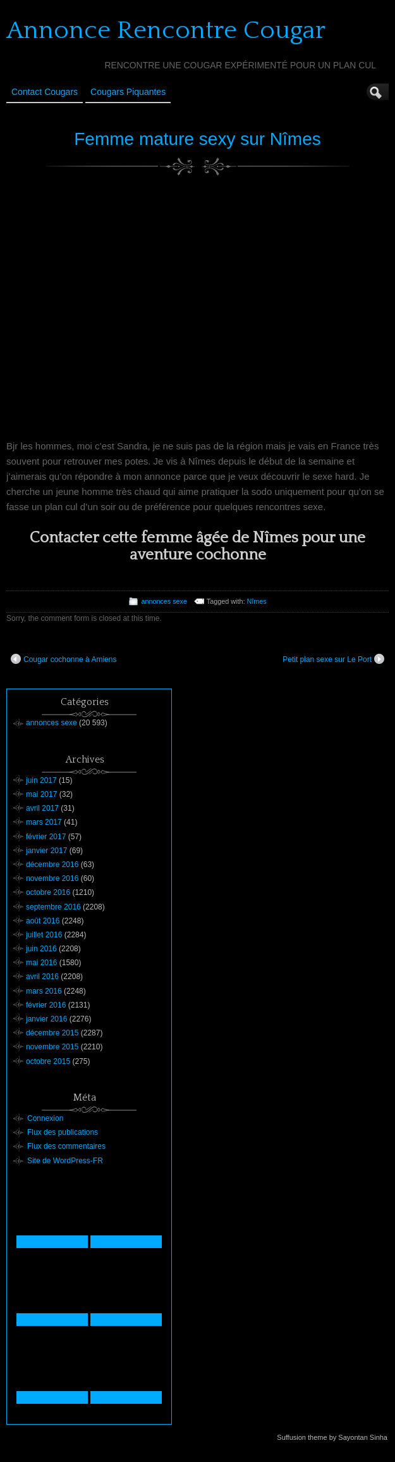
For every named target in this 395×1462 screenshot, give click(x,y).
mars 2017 (44, 822)
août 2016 (42, 920)
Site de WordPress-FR (65, 1160)
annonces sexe (164, 601)
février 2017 (46, 836)
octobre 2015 (48, 1061)
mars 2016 (44, 991)
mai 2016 (41, 962)
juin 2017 (41, 780)
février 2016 (46, 1005)
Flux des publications (62, 1132)
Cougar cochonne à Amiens (63, 659)
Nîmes (256, 601)
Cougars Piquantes (128, 92)
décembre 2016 (52, 864)
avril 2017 (42, 808)
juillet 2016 (44, 934)
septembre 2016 (53, 907)
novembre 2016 (52, 878)
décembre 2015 (52, 1032)
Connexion (45, 1118)
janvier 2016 (46, 1019)
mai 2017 (41, 794)
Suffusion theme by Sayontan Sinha (332, 1437)
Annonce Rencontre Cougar (165, 30)
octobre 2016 (48, 892)
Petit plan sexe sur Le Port (333, 659)
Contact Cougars (44, 92)
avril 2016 (42, 976)
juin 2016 (41, 948)
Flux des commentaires (66, 1146)
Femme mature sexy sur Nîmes (197, 139)
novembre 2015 (52, 1046)
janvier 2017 (46, 850)
